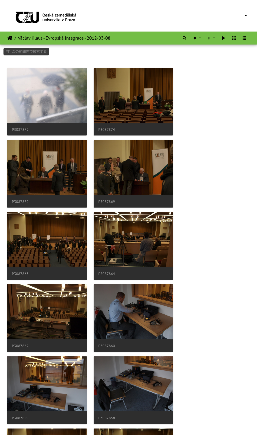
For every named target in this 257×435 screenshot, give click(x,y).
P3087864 (186, 197)
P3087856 (103, 337)
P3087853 (20, 407)
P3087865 (103, 197)
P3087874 (103, 127)
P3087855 (186, 337)
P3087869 (20, 197)
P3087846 (186, 407)
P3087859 (186, 267)
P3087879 (20, 127)
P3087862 (20, 267)
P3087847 (103, 407)
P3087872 (186, 127)
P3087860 (103, 267)
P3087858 (20, 337)
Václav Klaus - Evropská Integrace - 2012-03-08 (64, 38)
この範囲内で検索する (26, 51)
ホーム (10, 38)
